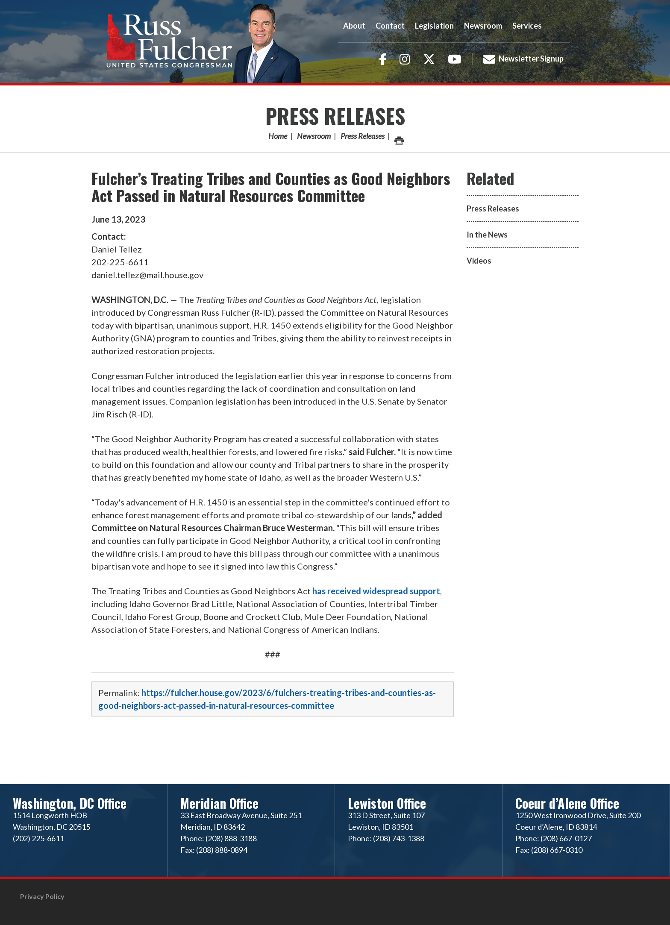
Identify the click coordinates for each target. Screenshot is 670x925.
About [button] (354, 25)
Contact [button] (390, 25)
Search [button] (558, 26)
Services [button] (527, 25)
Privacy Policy (42, 896)
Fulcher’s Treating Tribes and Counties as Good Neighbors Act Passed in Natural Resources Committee (270, 186)
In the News (487, 234)
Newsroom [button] (483, 25)
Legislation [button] (434, 25)
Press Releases (335, 115)
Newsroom (314, 136)
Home (277, 136)
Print (398, 138)
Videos (479, 260)
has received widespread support (376, 591)
